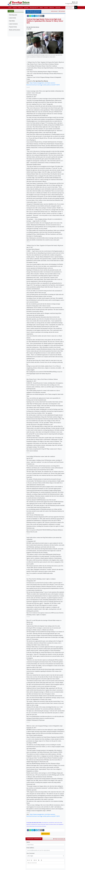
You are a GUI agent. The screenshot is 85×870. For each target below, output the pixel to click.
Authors (15, 7)
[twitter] (32, 16)
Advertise (51, 7)
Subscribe (58, 7)
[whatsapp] (30, 16)
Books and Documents (14, 30)
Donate (46, 7)
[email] (41, 16)
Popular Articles (13, 27)
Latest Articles (12, 18)
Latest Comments (13, 24)
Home (9, 7)
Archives (26, 7)
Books (41, 7)
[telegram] (37, 16)
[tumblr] (43, 16)
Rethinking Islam (13, 15)
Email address (30, 847)
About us (20, 7)
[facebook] (28, 16)
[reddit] (39, 16)
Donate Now (45, 833)
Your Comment (30, 853)
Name (28, 842)
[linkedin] (34, 16)
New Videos (12, 21)
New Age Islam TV (34, 7)
